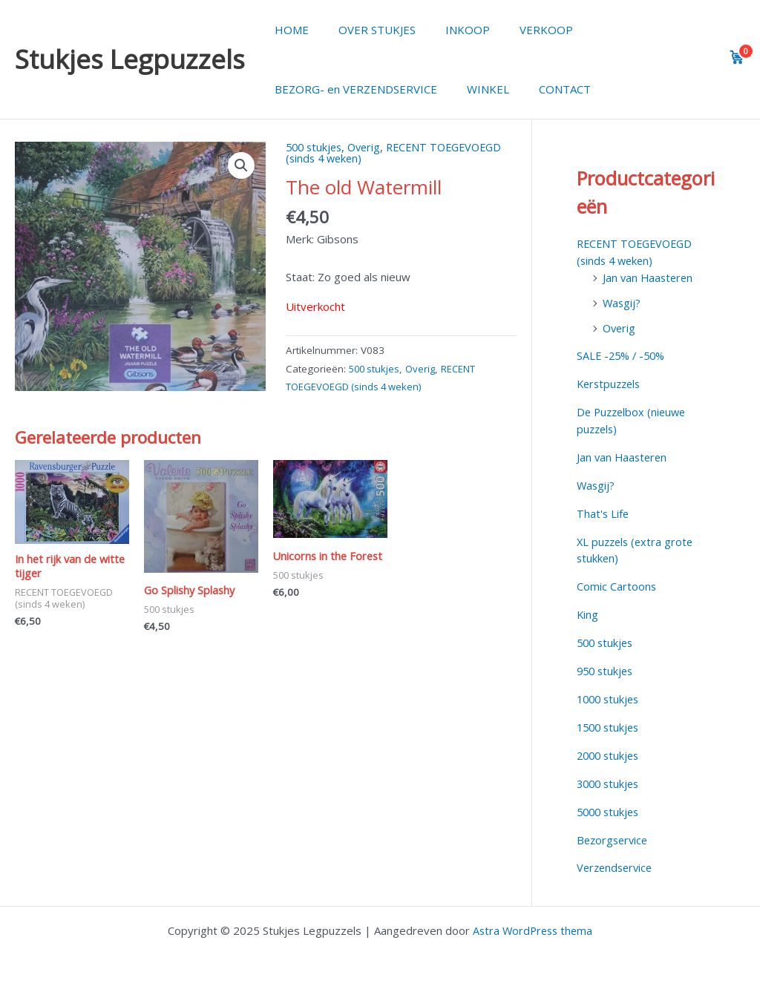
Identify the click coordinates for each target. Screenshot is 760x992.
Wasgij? (622, 302)
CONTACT (546, 89)
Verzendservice (617, 864)
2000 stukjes (610, 752)
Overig (369, 146)
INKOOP (449, 29)
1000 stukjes (610, 696)
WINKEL (477, 89)
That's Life (603, 512)
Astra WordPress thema (533, 926)
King (588, 612)
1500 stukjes (610, 724)
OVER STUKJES (365, 29)
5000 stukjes (610, 808)
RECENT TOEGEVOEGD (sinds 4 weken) (400, 152)
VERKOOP (520, 29)
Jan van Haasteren (649, 276)
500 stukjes (316, 146)
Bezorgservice (614, 837)
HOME (288, 29)
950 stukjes (607, 668)
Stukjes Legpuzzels (130, 59)
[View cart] (737, 57)
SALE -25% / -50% (623, 355)
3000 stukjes (610, 780)
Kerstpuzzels (611, 382)
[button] (241, 166)
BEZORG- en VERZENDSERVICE (352, 89)
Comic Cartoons (617, 584)
